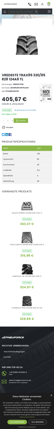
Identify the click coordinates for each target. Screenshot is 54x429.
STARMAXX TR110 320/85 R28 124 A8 (27, 308)
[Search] (21, 11)
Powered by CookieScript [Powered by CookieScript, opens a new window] (27, 427)
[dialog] (27, 411)
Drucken (7, 127)
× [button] (51, 395)
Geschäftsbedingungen (14, 351)
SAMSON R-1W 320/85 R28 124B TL (27, 276)
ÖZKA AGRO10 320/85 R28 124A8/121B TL (27, 244)
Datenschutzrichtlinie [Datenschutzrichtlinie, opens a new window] (27, 417)
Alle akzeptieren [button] (17, 422)
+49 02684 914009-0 (18, 372)
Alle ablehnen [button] (38, 422)
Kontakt (7, 357)
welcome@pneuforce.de (20, 380)
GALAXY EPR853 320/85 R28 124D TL (27, 213)
